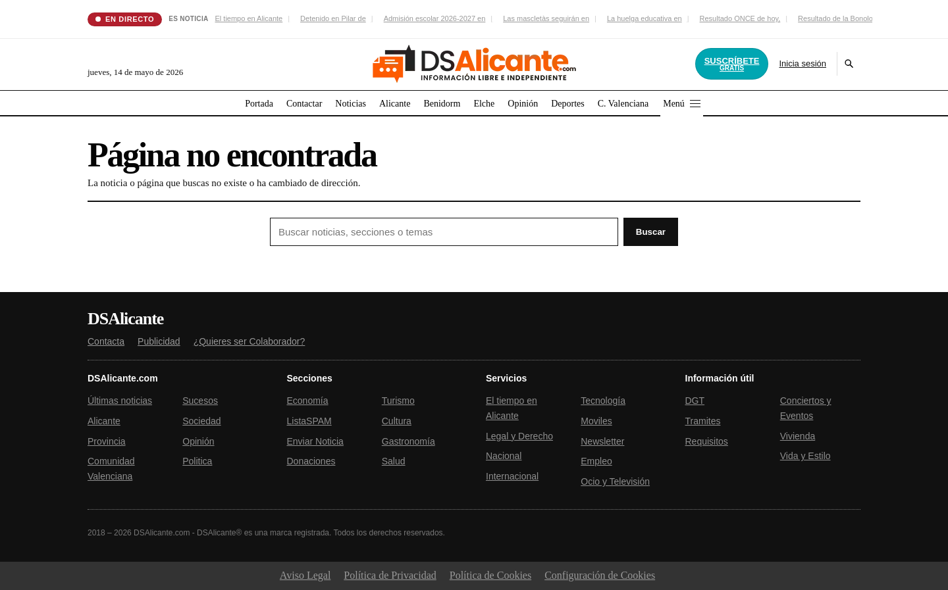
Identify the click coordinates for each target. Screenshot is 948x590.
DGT (695, 400)
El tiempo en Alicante (248, 18)
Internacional (512, 476)
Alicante (394, 104)
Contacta (106, 341)
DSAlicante (125, 319)
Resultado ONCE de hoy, (740, 18)
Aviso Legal (305, 575)
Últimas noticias (120, 400)
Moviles (596, 421)
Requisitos (706, 441)
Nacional (503, 456)
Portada (259, 104)
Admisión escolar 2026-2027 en (435, 18)
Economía (308, 400)
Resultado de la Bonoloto (838, 18)
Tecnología (603, 400)
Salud (394, 461)
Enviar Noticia (315, 441)
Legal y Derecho (519, 436)
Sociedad (201, 421)
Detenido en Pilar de (333, 18)
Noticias (350, 104)
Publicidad (159, 341)
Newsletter (602, 441)
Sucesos (200, 400)
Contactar (304, 104)
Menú (681, 104)
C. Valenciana (623, 104)
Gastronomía (408, 441)
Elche (483, 104)
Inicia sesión (802, 63)
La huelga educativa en (644, 18)
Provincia (107, 441)
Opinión (523, 104)
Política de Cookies (490, 575)
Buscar (651, 232)
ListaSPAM (309, 421)
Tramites (703, 421)
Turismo (398, 400)
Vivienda (797, 436)
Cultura (396, 421)
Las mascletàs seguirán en (546, 18)
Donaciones (311, 461)
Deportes (568, 104)
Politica (197, 461)
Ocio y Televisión (615, 481)
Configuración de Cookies (599, 575)
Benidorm (441, 104)
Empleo (596, 461)
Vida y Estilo (805, 456)
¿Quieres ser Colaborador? (249, 341)
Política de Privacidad (390, 575)
